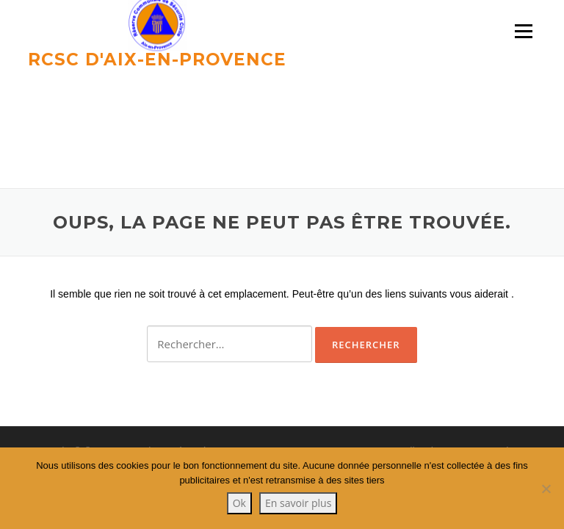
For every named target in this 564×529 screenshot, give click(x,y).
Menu (523, 31)
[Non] (545, 488)
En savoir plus (298, 503)
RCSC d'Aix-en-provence (157, 58)
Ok (239, 503)
